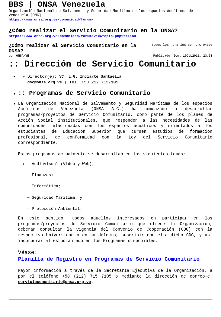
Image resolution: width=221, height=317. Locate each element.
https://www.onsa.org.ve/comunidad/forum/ (51, 23)
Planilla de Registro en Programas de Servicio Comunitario (109, 268)
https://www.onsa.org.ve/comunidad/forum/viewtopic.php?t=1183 (72, 41)
